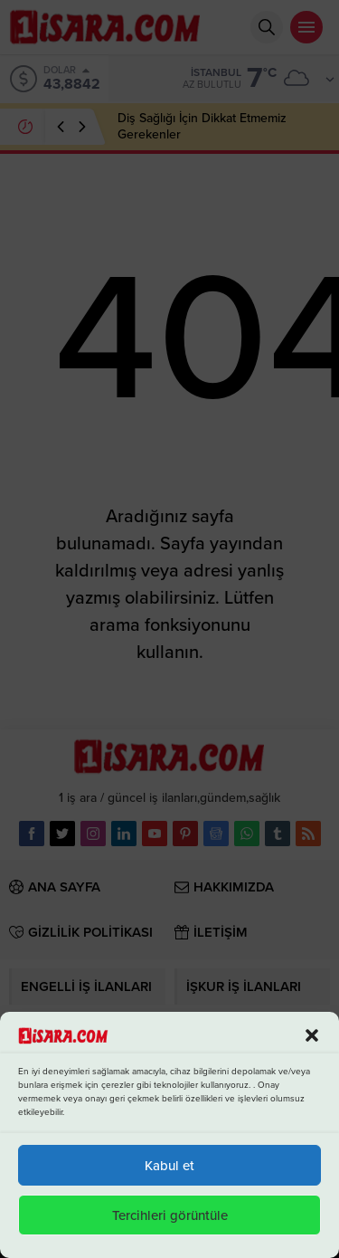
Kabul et (169, 1166)
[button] (312, 1035)
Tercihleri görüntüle (170, 1215)
